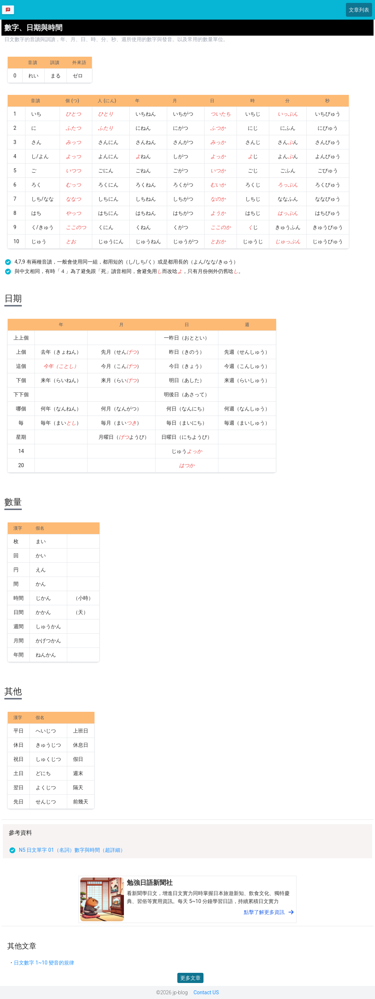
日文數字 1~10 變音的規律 (44, 963)
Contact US (206, 992)
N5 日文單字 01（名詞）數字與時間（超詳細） (72, 850)
